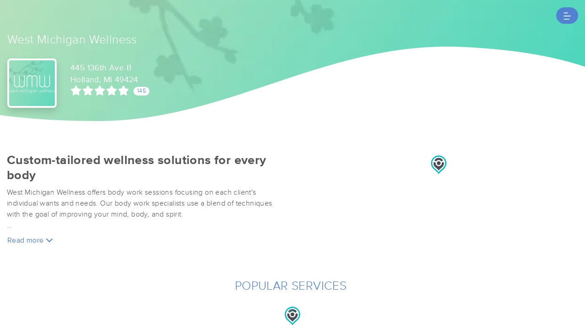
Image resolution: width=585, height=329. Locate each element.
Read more (30, 240)
